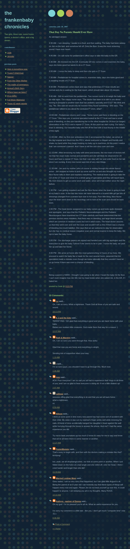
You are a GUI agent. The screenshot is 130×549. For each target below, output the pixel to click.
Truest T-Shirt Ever (15, 73)
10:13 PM (57, 312)
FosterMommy (63, 449)
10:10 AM (57, 495)
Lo (57, 301)
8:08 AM (56, 518)
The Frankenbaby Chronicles (19, 19)
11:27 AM (57, 443)
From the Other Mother (17, 81)
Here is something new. (17, 69)
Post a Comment (62, 524)
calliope (59, 394)
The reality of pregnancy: (18, 84)
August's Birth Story (16, 88)
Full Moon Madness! (16, 100)
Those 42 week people (17, 103)
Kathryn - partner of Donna (68, 501)
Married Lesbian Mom (66, 478)
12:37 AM (57, 331)
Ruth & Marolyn (63, 338)
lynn (58, 377)
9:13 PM (69, 286)
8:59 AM (56, 407)
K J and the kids (63, 318)
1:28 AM (56, 371)
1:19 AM (56, 357)
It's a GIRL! (12, 96)
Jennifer (10, 56)
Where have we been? (17, 92)
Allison (59, 414)
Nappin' (10, 77)
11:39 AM (57, 472)
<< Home (57, 529)
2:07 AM (56, 388)
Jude (9, 53)
